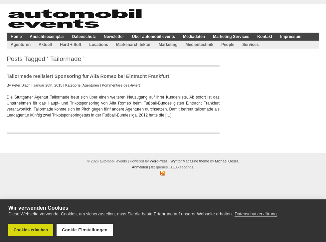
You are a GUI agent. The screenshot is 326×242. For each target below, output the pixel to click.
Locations (98, 44)
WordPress (158, 161)
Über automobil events (153, 36)
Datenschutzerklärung (255, 213)
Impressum (290, 36)
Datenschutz (84, 36)
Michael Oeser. (227, 161)
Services (250, 44)
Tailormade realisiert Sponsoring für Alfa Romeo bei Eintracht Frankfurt (88, 76)
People (227, 44)
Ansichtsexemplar (47, 36)
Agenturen (21, 44)
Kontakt (264, 36)
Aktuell (45, 44)
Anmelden (140, 167)
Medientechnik (199, 44)
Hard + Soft (70, 44)
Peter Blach (21, 85)
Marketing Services (231, 36)
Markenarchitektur (133, 44)
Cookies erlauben (31, 230)
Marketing (168, 44)
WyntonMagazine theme (189, 161)
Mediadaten (194, 36)
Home (16, 36)
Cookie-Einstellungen (84, 229)
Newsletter (114, 36)
